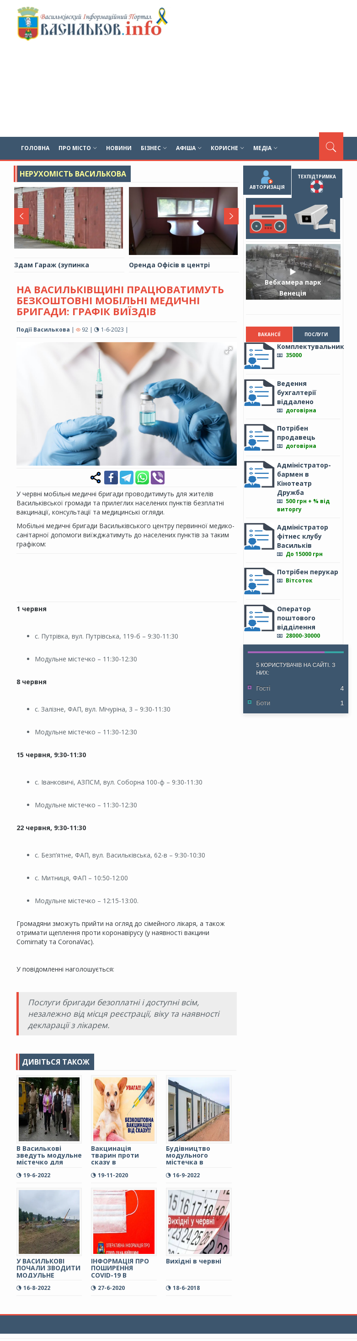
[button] (228, 350)
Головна (35, 148)
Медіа (265, 148)
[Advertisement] (237, 68)
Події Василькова (43, 329)
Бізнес (154, 148)
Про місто (78, 148)
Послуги (316, 334)
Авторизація (267, 180)
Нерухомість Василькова (73, 174)
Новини (119, 148)
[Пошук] (331, 146)
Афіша (189, 148)
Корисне (227, 148)
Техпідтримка (317, 183)
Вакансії (269, 334)
